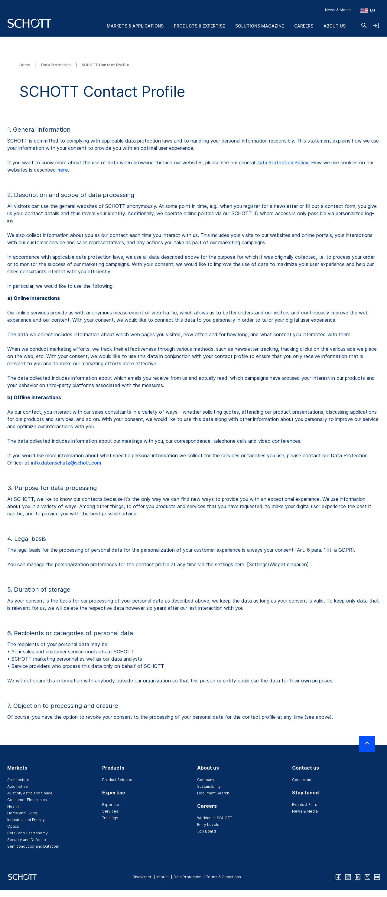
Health (13, 806)
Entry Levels (208, 824)
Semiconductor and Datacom (33, 846)
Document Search (213, 793)
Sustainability (209, 786)
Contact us (301, 779)
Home (25, 65)
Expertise (110, 804)
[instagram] (348, 877)
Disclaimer (141, 877)
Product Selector (117, 779)
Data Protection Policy (282, 162)
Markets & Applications (135, 25)
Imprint (162, 877)
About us (335, 25)
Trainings (110, 818)
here (62, 170)
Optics (13, 826)
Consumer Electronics (27, 799)
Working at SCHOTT (214, 818)
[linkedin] (357, 877)
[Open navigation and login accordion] (376, 25)
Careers (303, 25)
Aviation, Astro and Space (30, 793)
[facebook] (338, 877)
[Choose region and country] (367, 10)
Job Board (206, 831)
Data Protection (56, 65)
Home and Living (22, 813)
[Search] (364, 25)
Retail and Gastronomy (27, 833)
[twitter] (367, 877)
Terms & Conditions (223, 877)
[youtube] (377, 877)
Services (110, 811)
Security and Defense (26, 839)
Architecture (18, 779)
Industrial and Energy (26, 819)
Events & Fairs (304, 804)
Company (205, 779)
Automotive (17, 786)
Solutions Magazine (259, 25)
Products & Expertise (199, 25)
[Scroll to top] (367, 744)
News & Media (338, 10)
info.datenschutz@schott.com (66, 463)
